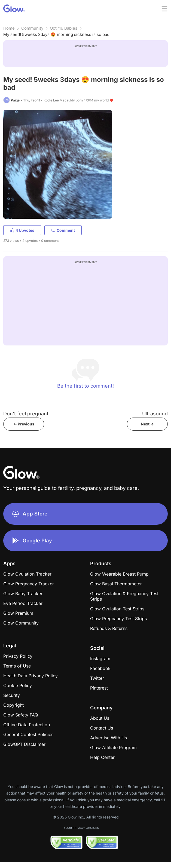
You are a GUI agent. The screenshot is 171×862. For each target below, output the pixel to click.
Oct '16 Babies (63, 28)
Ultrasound (155, 413)
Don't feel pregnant (25, 413)
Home (9, 28)
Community (32, 28)
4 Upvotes (22, 230)
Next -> (147, 424)
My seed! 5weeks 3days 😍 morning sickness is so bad (56, 34)
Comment (63, 230)
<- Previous (23, 424)
